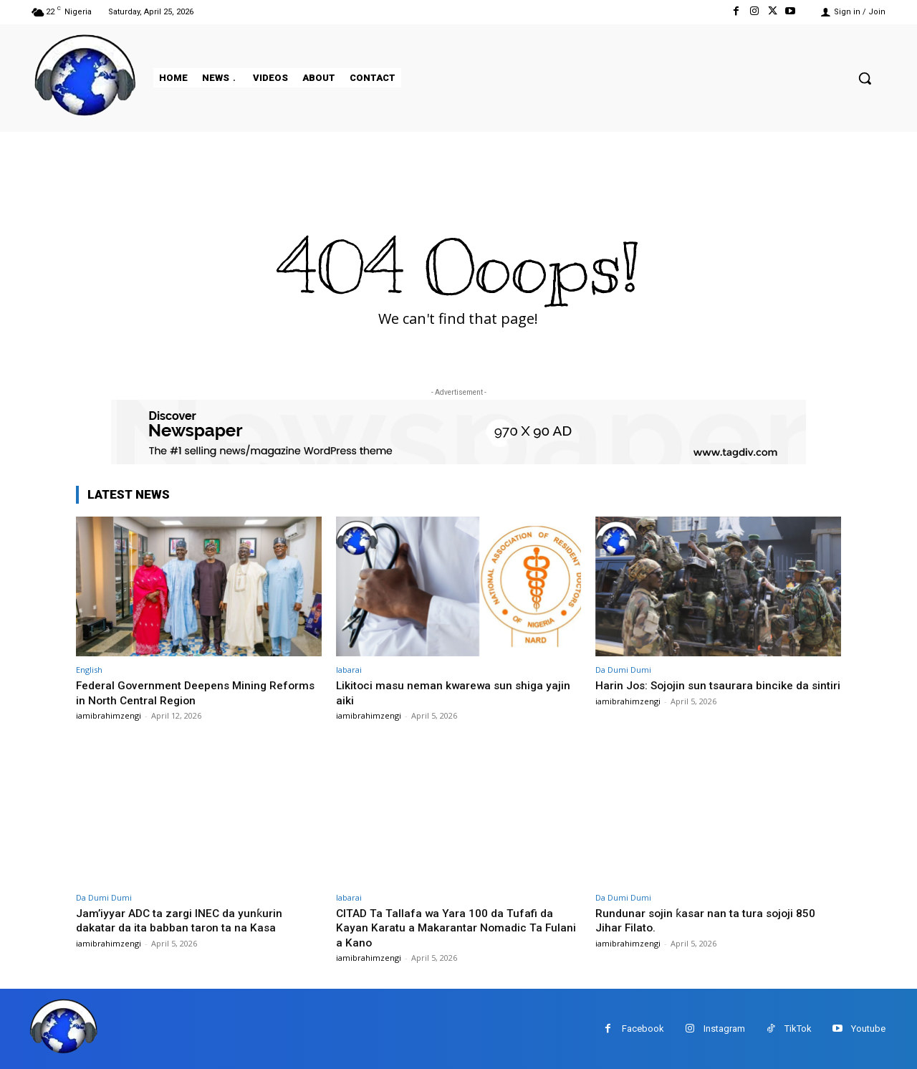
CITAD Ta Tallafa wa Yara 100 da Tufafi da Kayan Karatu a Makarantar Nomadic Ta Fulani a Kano (451, 927)
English (89, 669)
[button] (864, 78)
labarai (349, 669)
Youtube (868, 1028)
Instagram (724, 1028)
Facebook (643, 1028)
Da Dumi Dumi (623, 669)
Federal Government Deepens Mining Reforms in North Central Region (177, 692)
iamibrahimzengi (108, 715)
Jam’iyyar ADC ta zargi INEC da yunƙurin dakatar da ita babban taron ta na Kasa (184, 919)
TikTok (798, 1028)
